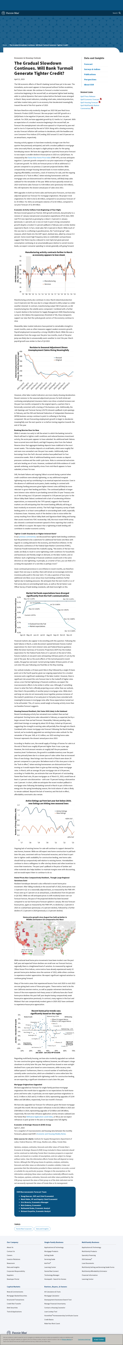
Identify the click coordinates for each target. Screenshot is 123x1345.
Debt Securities (12, 1302)
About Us (10, 1242)
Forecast (88, 58)
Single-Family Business (14, 2)
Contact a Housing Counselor (54, 1302)
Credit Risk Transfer (14, 1298)
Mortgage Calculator (51, 1290)
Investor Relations (13, 1253)
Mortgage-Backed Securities (17, 1290)
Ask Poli (47, 1257)
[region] (61, 1339)
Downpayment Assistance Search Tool (58, 1294)
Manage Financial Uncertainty (55, 1298)
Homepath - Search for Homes (55, 1273)
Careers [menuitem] (110, 2)
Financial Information (90, 1269)
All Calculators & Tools (52, 1286)
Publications (90, 68)
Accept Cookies (99, 1339)
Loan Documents (88, 1257)
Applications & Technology (54, 1242)
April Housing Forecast (89, 96)
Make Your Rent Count (52, 1318)
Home (4, 2)
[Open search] (116, 7)
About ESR (89, 79)
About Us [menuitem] (84, 2)
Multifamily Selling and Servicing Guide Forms (98, 1261)
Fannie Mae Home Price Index (39, 152)
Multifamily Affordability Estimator (94, 1265)
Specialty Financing (89, 1249)
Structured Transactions (15, 1294)
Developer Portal (13, 1273)
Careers (9, 1249)
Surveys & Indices (92, 63)
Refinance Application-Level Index (39, 1111)
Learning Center (50, 1261)
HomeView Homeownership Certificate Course (61, 1310)
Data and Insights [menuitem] (94, 2)
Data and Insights (42, 1223)
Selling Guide (49, 1249)
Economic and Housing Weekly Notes (51, 1128)
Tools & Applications (14, 1306)
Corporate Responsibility (16, 1265)
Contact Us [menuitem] (117, 2)
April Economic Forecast (90, 93)
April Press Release (88, 90)
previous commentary (27, 531)
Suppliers (10, 1269)
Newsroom (11, 1257)
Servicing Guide (49, 1253)
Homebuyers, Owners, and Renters (54, 2)
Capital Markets (39, 2)
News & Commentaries (15, 1286)
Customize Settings (84, 1339)
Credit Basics (49, 1314)
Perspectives (90, 73)
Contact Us (11, 1246)
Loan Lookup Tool (50, 1306)
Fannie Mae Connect (51, 1265)
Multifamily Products (89, 1246)
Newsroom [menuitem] (104, 2)
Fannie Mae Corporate (24, 1223)
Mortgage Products (51, 1246)
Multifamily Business (27, 2)
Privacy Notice (67, 1339)
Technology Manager (51, 1269)
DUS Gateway (87, 1253)
